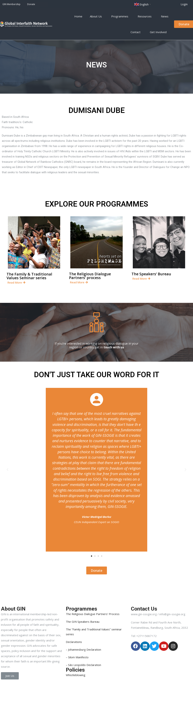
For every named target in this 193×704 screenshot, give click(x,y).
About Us (97, 16)
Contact (136, 32)
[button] (184, 4)
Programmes (120, 16)
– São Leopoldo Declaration (83, 665)
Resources (145, 16)
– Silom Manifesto (77, 657)
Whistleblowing (75, 675)
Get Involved (159, 32)
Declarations (74, 642)
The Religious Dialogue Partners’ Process (92, 614)
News (164, 16)
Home (78, 16)
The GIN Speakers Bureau (82, 621)
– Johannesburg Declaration (83, 649)
